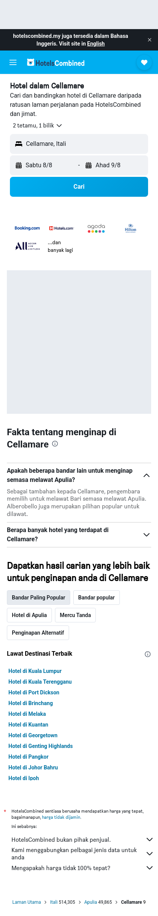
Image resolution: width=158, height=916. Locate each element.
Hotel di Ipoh (23, 778)
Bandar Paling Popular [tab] (38, 597)
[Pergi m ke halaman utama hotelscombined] (55, 62)
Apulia (90, 902)
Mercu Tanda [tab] (75, 615)
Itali (54, 902)
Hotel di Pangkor (28, 757)
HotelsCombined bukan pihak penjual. (82, 839)
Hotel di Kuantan (28, 725)
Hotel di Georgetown (32, 735)
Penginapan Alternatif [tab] (38, 633)
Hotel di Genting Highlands (40, 746)
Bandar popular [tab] (96, 597)
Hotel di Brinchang (30, 703)
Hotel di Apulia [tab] (29, 615)
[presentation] (55, 443)
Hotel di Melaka (27, 714)
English (96, 44)
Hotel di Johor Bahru (33, 767)
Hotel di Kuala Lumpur (34, 671)
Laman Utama (26, 902)
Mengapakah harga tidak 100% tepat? (82, 867)
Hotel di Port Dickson (33, 692)
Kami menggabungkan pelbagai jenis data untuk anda (82, 853)
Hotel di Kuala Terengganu (40, 682)
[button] (149, 39)
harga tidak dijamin (61, 817)
